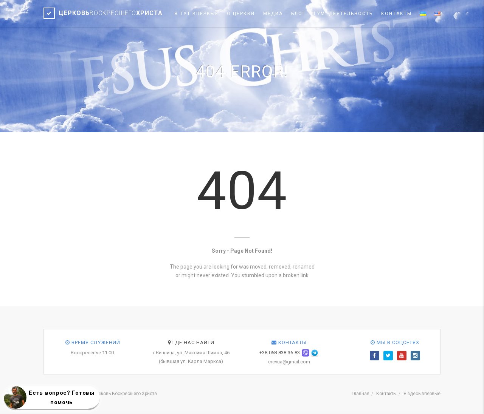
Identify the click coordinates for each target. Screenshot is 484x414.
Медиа (273, 13)
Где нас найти (191, 342)
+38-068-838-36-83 (279, 352)
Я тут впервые (196, 13)
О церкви (241, 13)
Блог (298, 13)
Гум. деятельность (343, 13)
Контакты (396, 13)
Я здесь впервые (422, 393)
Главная (360, 393)
